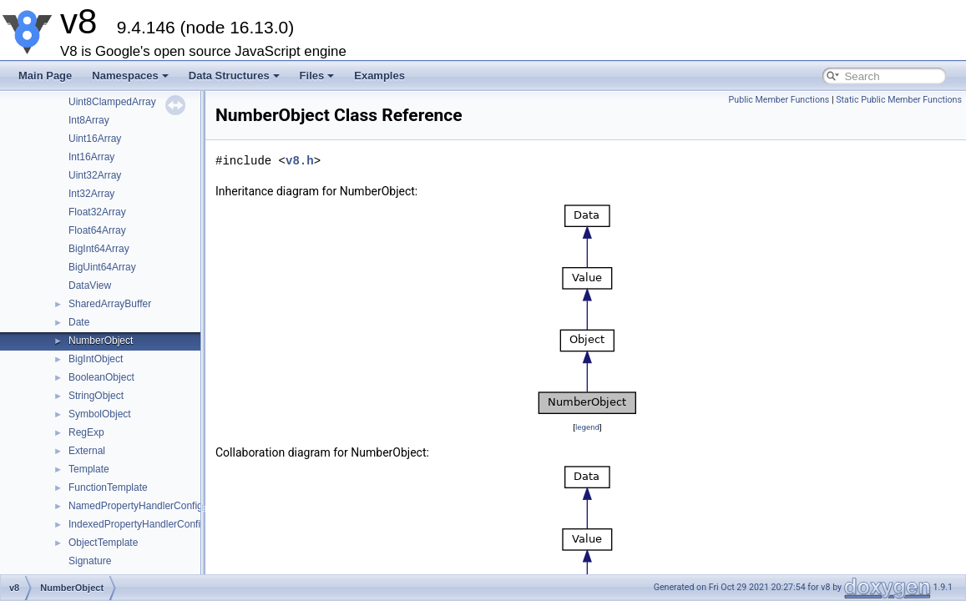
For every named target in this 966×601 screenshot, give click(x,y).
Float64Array (97, 230)
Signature (89, 561)
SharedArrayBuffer (109, 304)
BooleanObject (101, 377)
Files (317, 75)
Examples (379, 75)
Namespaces (130, 75)
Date (78, 322)
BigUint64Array (102, 267)
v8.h (300, 161)
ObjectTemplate (103, 542)
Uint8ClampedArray (112, 102)
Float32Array (97, 212)
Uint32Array (94, 175)
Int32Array (91, 193)
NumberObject (100, 340)
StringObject (96, 396)
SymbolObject (99, 414)
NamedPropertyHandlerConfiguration (150, 506)
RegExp (86, 432)
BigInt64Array (98, 249)
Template (88, 469)
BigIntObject (95, 359)
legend (587, 427)
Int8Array (88, 120)
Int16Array (91, 157)
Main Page (45, 75)
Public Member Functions (779, 99)
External (86, 451)
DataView (89, 285)
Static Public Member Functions (899, 99)
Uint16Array (94, 138)
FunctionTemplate (108, 487)
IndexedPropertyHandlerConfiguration (152, 524)
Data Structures (234, 75)
